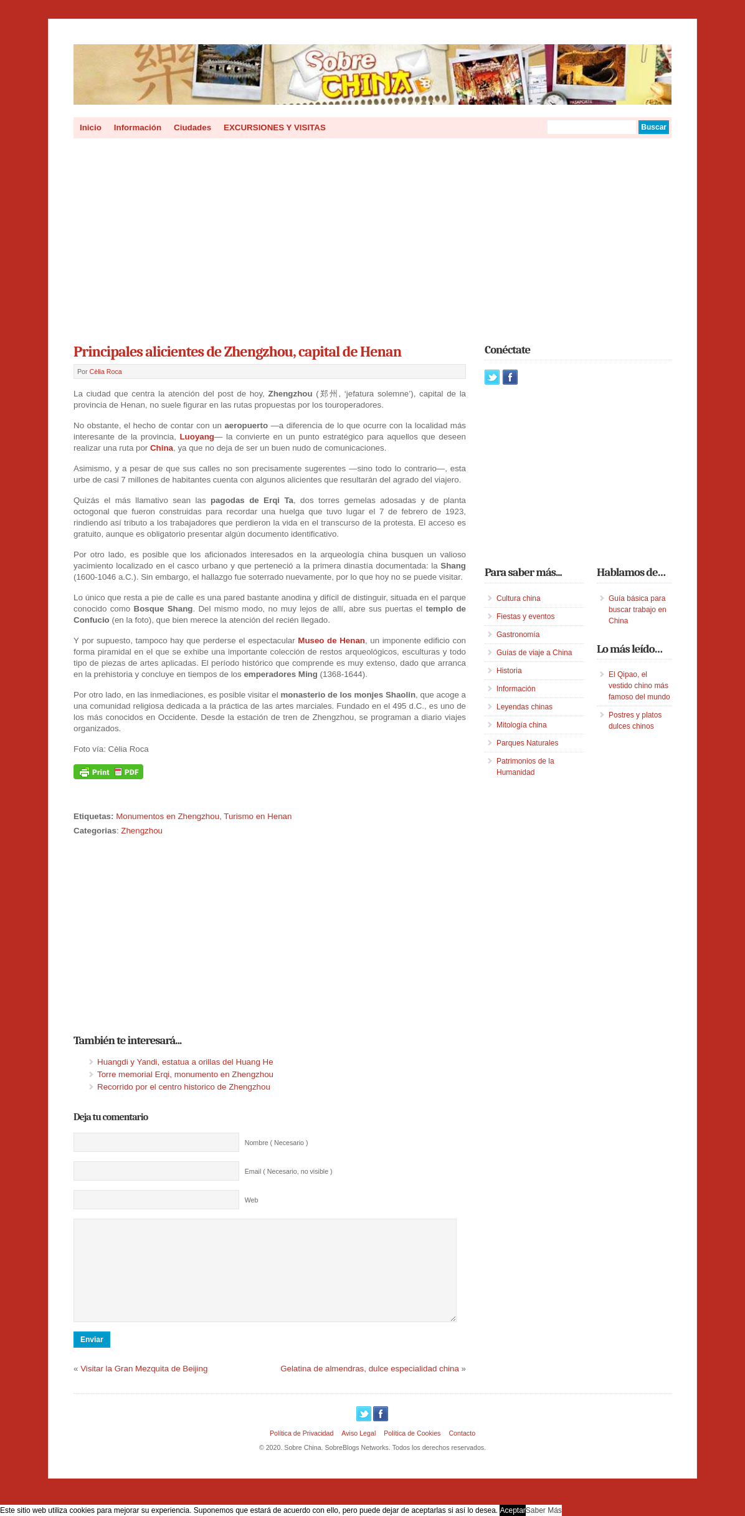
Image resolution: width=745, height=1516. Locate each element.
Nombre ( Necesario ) (276, 1142)
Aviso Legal (358, 1452)
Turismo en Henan (258, 816)
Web (252, 1200)
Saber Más (544, 1510)
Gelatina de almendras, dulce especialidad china (369, 1387)
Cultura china (518, 598)
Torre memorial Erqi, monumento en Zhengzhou (185, 1074)
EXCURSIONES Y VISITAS (275, 127)
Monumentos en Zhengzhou (167, 816)
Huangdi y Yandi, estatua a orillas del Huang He (185, 1062)
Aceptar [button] (512, 1510)
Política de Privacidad (301, 1452)
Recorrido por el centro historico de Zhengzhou (183, 1086)
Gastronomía (517, 634)
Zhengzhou (142, 830)
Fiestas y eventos (525, 616)
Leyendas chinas (524, 707)
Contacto (461, 1452)
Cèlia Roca (106, 371)
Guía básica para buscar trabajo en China (638, 609)
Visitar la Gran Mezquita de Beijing (143, 1387)
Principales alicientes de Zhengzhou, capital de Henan (237, 351)
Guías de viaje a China (534, 652)
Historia (509, 670)
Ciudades (192, 127)
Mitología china (521, 725)
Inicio (91, 127)
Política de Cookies (412, 1452)
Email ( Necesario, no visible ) (289, 1171)
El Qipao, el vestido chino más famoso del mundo (639, 685)
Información (137, 127)
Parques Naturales (527, 743)
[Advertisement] (372, 237)
